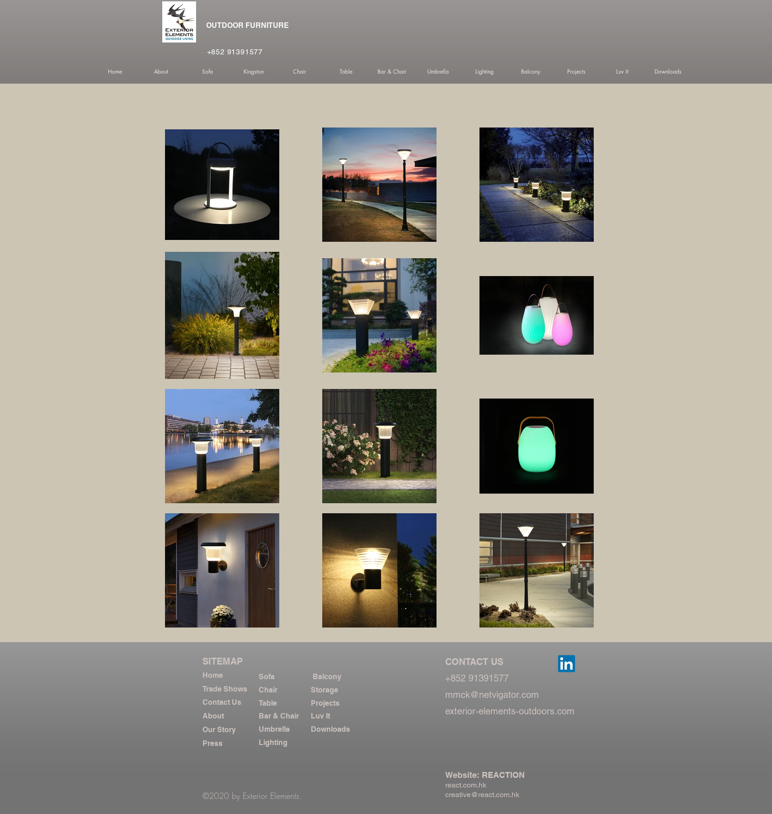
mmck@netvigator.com (492, 694)
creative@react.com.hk (482, 794)
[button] (161, 71)
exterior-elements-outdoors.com (510, 711)
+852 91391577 (235, 52)
